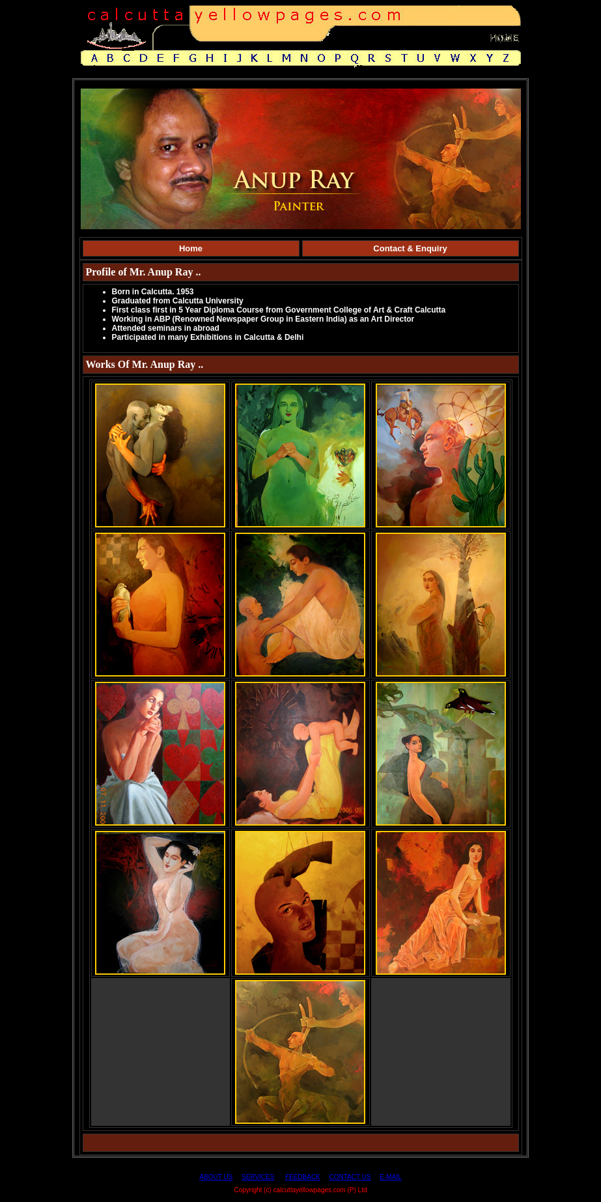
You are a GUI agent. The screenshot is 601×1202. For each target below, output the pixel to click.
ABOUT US (215, 1177)
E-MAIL (390, 1177)
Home (191, 248)
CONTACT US (350, 1177)
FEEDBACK (302, 1177)
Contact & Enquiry (410, 248)
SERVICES (258, 1177)
